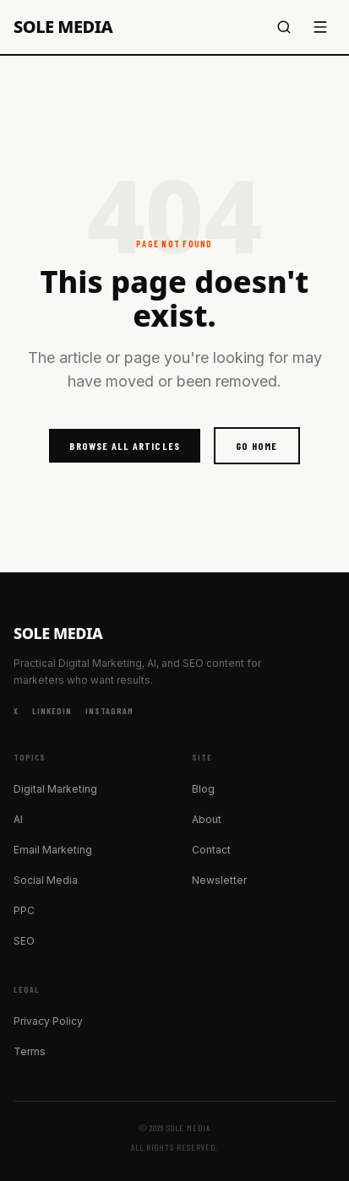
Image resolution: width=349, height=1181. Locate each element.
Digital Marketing (55, 789)
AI (18, 819)
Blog (203, 789)
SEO (24, 941)
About (206, 819)
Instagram (109, 711)
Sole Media (63, 27)
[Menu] (320, 27)
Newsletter (219, 880)
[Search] (284, 27)
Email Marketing (53, 849)
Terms (30, 1051)
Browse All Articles (124, 446)
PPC (24, 910)
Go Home (256, 446)
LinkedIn (52, 711)
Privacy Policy (48, 1021)
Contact (211, 849)
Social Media (46, 880)
